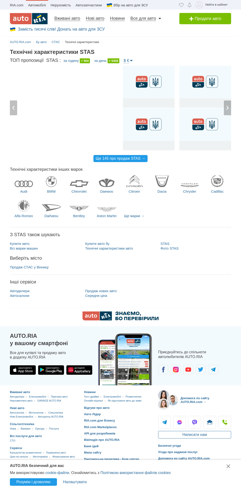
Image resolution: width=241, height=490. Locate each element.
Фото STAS (170, 248)
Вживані (25, 428)
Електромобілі (37, 396)
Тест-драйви (91, 396)
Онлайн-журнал (93, 400)
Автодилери (19, 291)
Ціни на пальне (19, 456)
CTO (12, 440)
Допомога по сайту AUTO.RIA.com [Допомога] (184, 458)
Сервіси (16, 448)
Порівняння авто (56, 452)
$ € (126, 60)
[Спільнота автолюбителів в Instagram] (176, 369)
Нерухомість (61, 5)
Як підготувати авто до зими (124, 400)
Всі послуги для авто (26, 436)
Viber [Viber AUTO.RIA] (194, 422)
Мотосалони (36, 412)
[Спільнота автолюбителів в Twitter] (201, 369)
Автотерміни (40, 456)
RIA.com (17, 5)
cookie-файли (57, 473)
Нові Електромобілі (21, 416)
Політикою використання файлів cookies (135, 473)
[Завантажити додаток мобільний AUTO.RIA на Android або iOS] (125, 359)
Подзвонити (224, 422)
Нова (13, 428)
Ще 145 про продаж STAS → (120, 158)
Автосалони (19, 296)
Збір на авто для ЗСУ (130, 5)
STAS (165, 244)
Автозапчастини (89, 5)
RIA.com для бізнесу (99, 420)
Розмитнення (133, 396)
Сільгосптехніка (22, 424)
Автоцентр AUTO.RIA (50, 416)
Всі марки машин (24, 248)
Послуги (54, 428)
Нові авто (95, 18)
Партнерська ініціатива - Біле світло (111, 459)
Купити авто (19, 244)
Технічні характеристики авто (109, 248)
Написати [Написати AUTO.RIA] (209, 422)
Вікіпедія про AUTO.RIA (102, 440)
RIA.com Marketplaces (100, 427)
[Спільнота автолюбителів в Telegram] (213, 369)
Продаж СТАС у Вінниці (29, 267)
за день (106, 60)
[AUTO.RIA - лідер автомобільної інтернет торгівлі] (29, 18)
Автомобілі (37, 5)
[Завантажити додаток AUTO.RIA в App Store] (23, 370)
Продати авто (205, 18)
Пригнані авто (59, 396)
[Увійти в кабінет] (212, 5)
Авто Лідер (92, 414)
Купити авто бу (97, 244)
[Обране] (181, 5)
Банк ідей (91, 446)
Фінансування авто (63, 456)
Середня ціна (96, 296)
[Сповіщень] (189, 4)
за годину (77, 60)
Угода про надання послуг (178, 452)
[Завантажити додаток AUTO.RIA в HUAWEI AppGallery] (79, 370)
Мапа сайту (92, 452)
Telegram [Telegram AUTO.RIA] (164, 422)
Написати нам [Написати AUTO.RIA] (194, 435)
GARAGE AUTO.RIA (49, 400)
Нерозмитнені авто (21, 400)
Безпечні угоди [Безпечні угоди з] (169, 445)
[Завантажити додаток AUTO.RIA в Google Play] (51, 370)
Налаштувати (75, 482)
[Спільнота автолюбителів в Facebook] (163, 369)
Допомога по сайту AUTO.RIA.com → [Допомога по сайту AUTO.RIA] (195, 400)
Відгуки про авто (97, 408)
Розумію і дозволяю (33, 482)
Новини (117, 18)
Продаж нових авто (101, 291)
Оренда (39, 428)
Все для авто (143, 18)
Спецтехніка (55, 412)
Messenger (179, 422)
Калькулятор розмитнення (25, 452)
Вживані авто (67, 18)
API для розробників (99, 433)
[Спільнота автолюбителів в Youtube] (188, 369)
